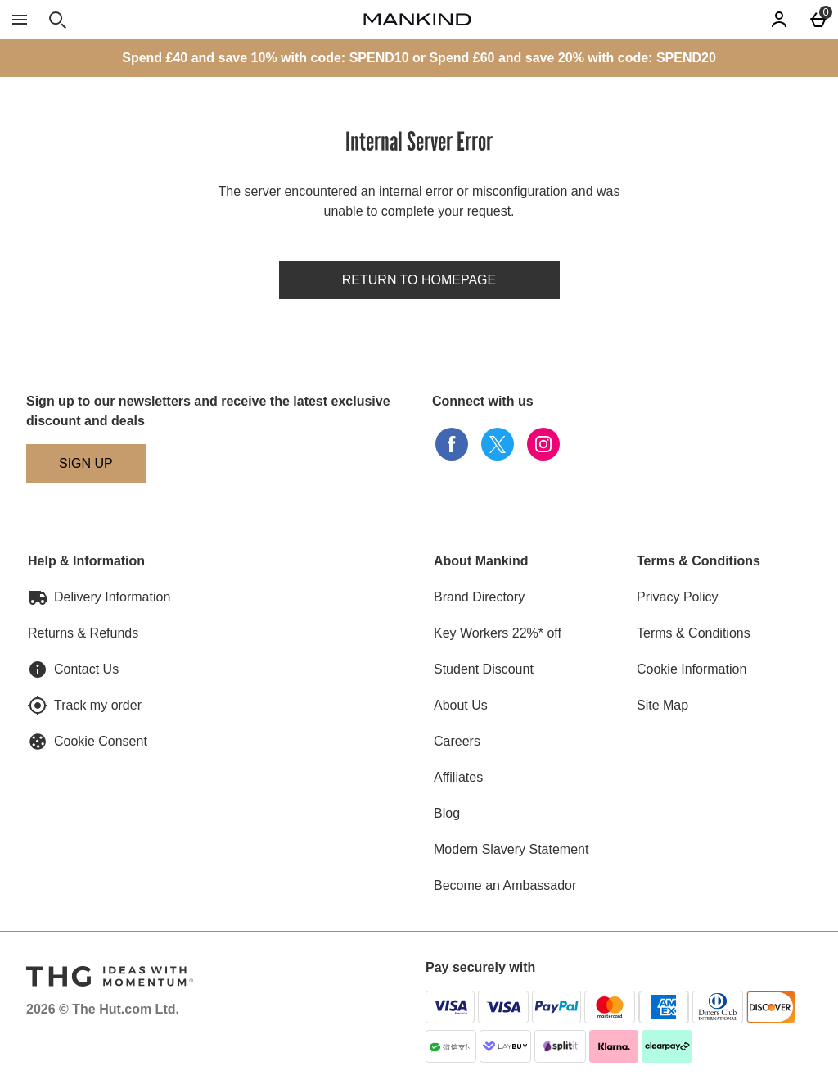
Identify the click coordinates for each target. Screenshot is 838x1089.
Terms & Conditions (693, 633)
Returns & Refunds (83, 633)
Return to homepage (419, 280)
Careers (457, 741)
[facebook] (451, 444)
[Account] (779, 19)
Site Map (662, 705)
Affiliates (458, 777)
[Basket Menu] (818, 19)
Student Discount (484, 669)
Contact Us (86, 669)
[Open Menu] (19, 19)
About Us (461, 705)
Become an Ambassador (505, 885)
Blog (447, 813)
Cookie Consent (100, 741)
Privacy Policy (678, 597)
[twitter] (497, 444)
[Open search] (57, 19)
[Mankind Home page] (417, 19)
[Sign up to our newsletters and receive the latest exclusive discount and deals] (86, 464)
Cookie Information (691, 669)
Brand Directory (479, 597)
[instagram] (543, 444)
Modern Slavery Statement (511, 849)
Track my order (98, 705)
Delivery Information (112, 597)
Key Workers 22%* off (497, 633)
